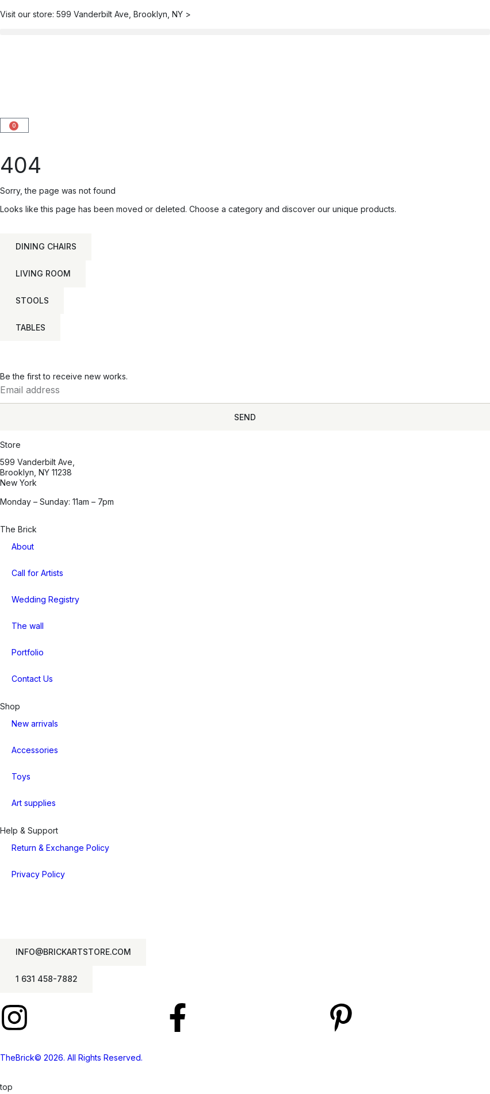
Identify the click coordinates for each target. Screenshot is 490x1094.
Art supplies (34, 804)
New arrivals (35, 725)
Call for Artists (37, 574)
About (23, 547)
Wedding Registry (45, 600)
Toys (21, 778)
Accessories (35, 752)
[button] (245, 32)
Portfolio (28, 653)
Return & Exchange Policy (60, 849)
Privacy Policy (38, 876)
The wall (28, 627)
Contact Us (32, 680)
